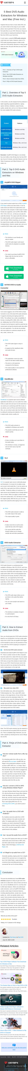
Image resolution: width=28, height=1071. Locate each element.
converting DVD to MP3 (8, 803)
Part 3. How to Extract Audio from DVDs (13, 78)
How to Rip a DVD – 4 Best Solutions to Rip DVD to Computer (13, 1031)
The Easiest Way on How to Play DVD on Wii (13, 985)
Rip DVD (20, 937)
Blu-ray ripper (12, 761)
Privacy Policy (20, 1066)
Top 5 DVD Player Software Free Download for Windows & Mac (13, 963)
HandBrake (3, 399)
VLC (2, 482)
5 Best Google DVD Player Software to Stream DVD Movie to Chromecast (11, 1008)
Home (8, 1057)
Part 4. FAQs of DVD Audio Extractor (12, 81)
